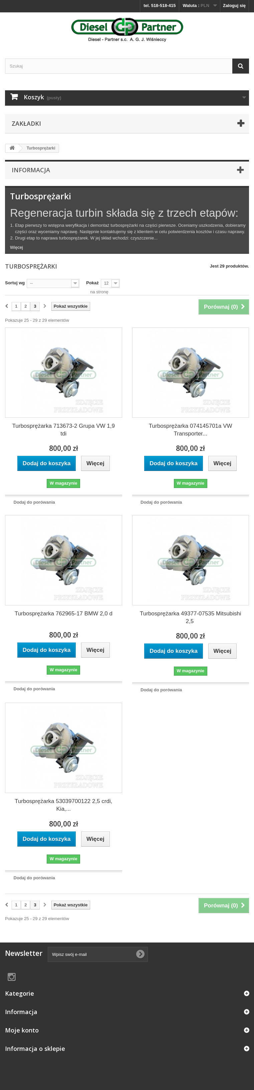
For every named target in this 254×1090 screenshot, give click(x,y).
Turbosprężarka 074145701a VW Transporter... (190, 430)
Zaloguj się (234, 5)
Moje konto (22, 1030)
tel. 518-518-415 (160, 5)
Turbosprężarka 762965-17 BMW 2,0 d (63, 613)
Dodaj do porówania (34, 502)
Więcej (16, 247)
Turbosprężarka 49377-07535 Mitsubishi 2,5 (190, 617)
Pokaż (92, 282)
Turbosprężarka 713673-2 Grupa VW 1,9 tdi (63, 430)
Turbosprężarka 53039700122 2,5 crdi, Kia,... (63, 805)
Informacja (31, 170)
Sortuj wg (15, 282)
